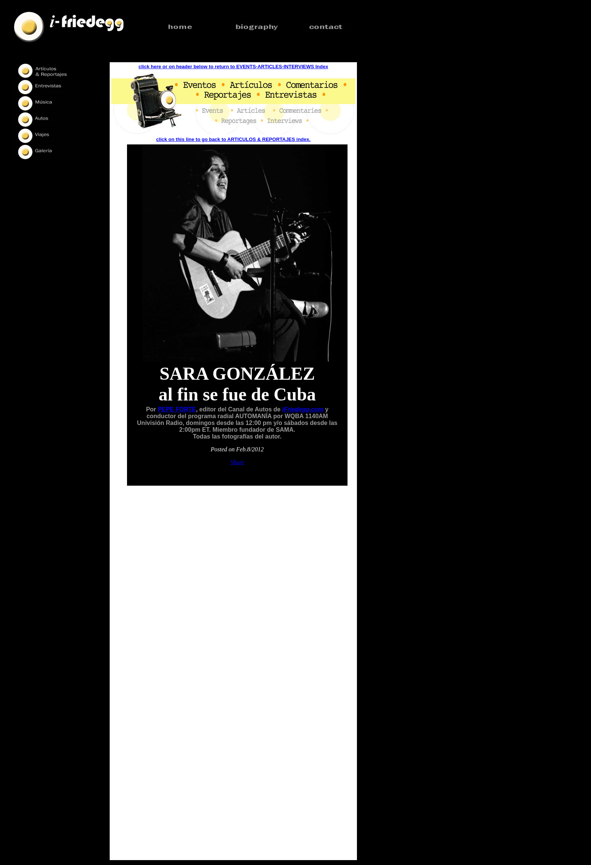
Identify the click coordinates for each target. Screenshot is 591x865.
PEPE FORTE (177, 409)
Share (237, 462)
